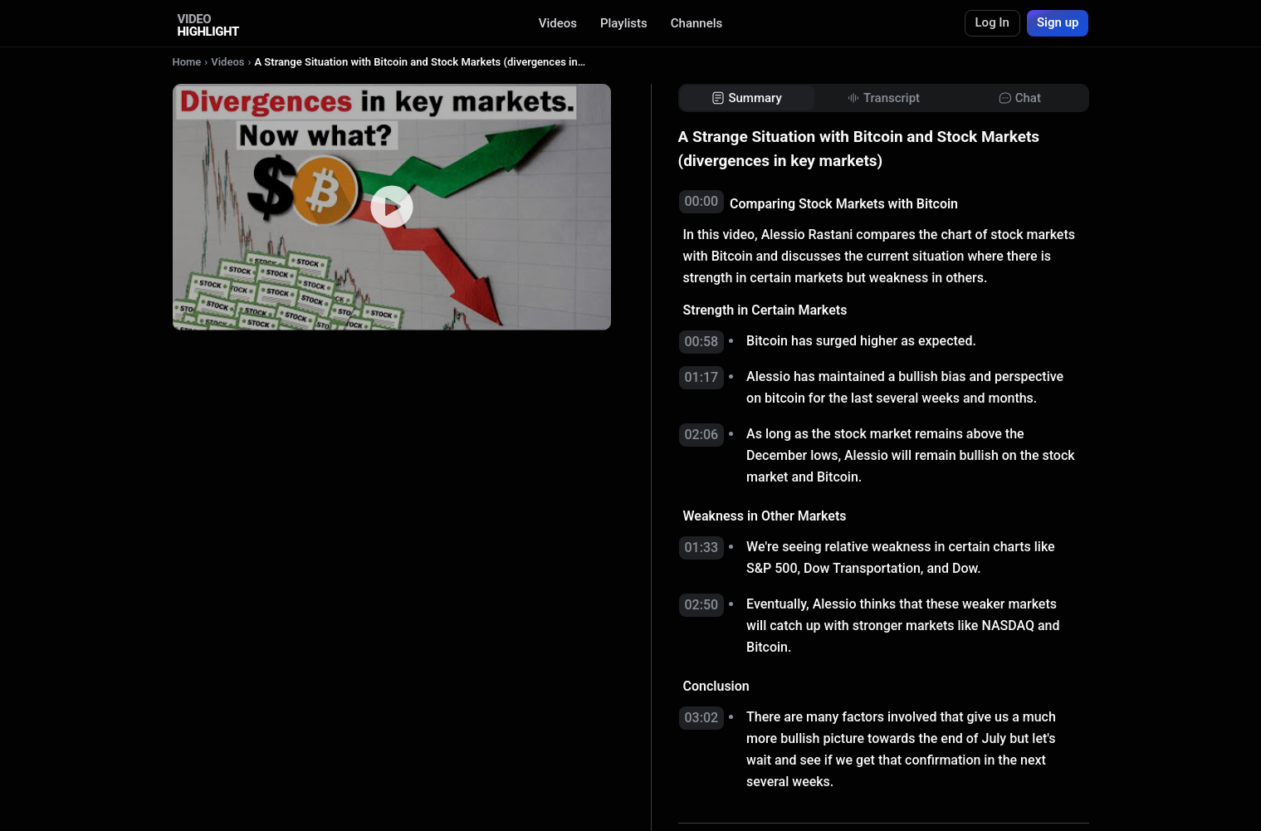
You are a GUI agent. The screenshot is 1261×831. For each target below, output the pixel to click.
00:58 (702, 342)
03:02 (702, 718)
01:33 (702, 547)
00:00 (702, 201)
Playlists (624, 23)
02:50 (702, 605)
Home (187, 62)
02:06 (702, 434)
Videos (558, 23)
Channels (697, 23)
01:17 (702, 377)
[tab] (747, 98)
